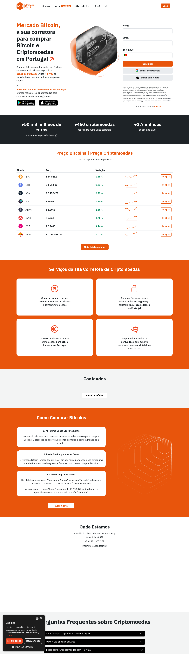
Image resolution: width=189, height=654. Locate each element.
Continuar (147, 63)
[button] (107, 6)
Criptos (46, 6)
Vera (63, 6)
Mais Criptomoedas (94, 247)
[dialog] (24, 633)
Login (166, 6)
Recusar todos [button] (33, 641)
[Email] (148, 43)
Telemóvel (128, 49)
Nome (126, 25)
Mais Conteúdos (94, 395)
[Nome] (148, 31)
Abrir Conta (61, 505)
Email (126, 37)
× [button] (41, 618)
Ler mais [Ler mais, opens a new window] (9, 635)
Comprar (166, 176)
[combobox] (126, 55)
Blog (97, 6)
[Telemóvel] (148, 55)
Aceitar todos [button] (14, 641)
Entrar (157, 106)
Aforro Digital (83, 6)
